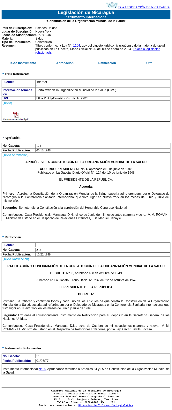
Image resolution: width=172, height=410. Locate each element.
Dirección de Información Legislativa (105, 405)
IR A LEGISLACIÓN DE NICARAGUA (138, 7)
